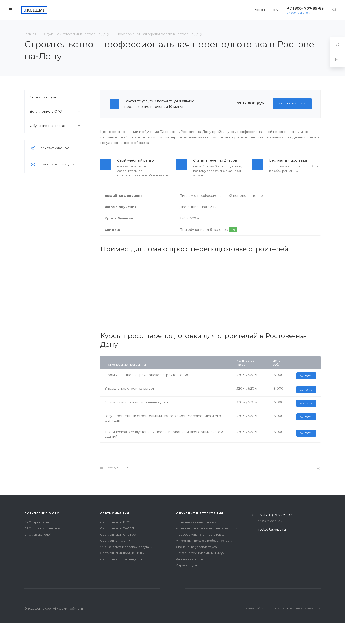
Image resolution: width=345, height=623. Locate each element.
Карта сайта (254, 608)
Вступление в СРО (57, 111)
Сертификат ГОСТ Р (115, 540)
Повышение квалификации (196, 522)
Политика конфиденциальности (296, 608)
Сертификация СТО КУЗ (118, 534)
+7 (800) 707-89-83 (275, 515)
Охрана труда (186, 565)
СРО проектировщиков (42, 528)
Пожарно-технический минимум (200, 553)
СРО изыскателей (38, 534)
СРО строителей (37, 522)
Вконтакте (172, 588)
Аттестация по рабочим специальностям (207, 528)
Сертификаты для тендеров (121, 559)
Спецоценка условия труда (196, 547)
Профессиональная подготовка (200, 534)
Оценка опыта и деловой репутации (127, 547)
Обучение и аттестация (57, 126)
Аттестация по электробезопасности (204, 540)
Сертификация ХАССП (117, 528)
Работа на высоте (189, 559)
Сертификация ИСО (115, 522)
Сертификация (57, 97)
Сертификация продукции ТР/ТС (124, 553)
